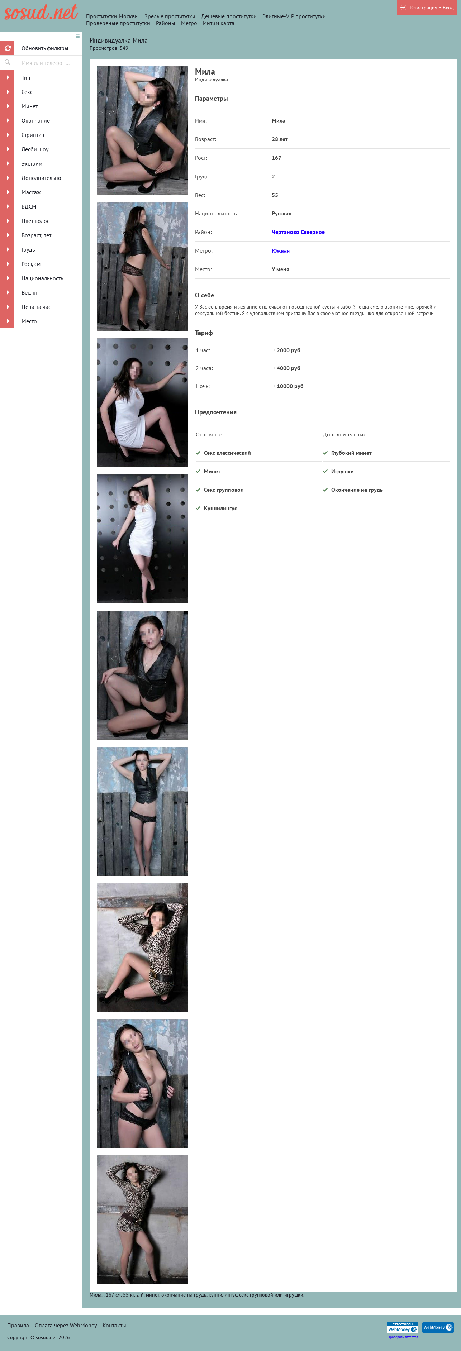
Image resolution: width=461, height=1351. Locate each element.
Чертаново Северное (298, 231)
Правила (18, 1325)
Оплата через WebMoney (66, 1325)
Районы (165, 23)
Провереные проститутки (118, 23)
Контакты (114, 1325)
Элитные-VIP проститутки (294, 16)
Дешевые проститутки (229, 16)
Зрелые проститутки (169, 16)
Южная (281, 250)
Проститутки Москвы (112, 16)
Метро (189, 23)
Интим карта (218, 23)
